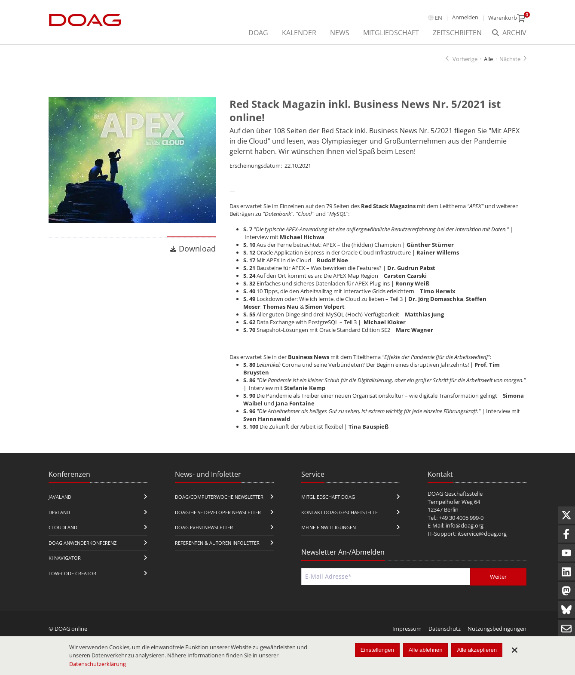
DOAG (258, 32)
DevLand (59, 512)
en (438, 17)
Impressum (407, 628)
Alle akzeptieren (477, 650)
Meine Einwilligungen (328, 528)
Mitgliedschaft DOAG (328, 497)
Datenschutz (444, 628)
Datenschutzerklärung (97, 664)
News (339, 32)
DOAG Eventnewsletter (204, 528)
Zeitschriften (457, 32)
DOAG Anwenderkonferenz (82, 543)
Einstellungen (377, 650)
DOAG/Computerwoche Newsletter (219, 497)
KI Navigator (65, 558)
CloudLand (63, 528)
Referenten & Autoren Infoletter (217, 543)
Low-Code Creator (72, 573)
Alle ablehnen (426, 650)
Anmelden (465, 17)
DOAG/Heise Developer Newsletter (218, 512)
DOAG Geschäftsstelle (455, 493)
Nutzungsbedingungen (497, 628)
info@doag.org (464, 526)
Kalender (299, 32)
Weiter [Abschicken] (498, 576)
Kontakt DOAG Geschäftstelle (339, 512)
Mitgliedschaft (391, 32)
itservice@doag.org (482, 533)
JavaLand (60, 497)
